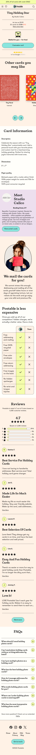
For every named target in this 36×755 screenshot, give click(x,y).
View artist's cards (10, 229)
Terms (28, 733)
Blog (22, 735)
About (15, 733)
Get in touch (18, 741)
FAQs (18, 716)
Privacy (15, 735)
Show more (18, 620)
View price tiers (18, 27)
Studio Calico (19, 17)
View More (5, 510)
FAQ (21, 733)
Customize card (18, 45)
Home (8, 733)
